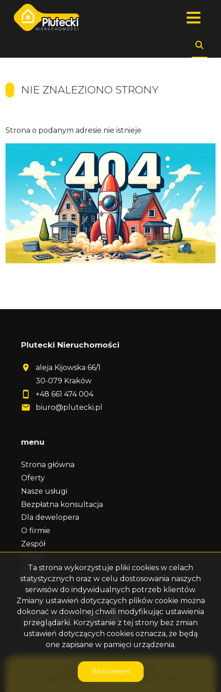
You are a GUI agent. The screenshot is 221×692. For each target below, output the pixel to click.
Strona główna (48, 464)
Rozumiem (111, 671)
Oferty (33, 478)
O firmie (35, 530)
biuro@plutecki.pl (69, 407)
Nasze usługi (44, 491)
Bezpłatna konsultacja (62, 504)
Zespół (33, 543)
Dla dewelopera (50, 517)
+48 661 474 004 (64, 394)
